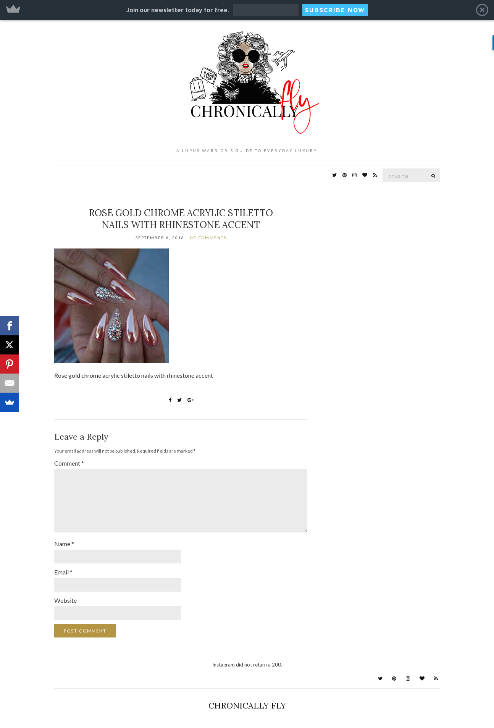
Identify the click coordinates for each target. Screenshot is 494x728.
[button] (247, 10)
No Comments (208, 237)
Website (65, 600)
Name (64, 543)
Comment (69, 463)
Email (63, 572)
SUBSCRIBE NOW (335, 9)
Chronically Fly (247, 705)
